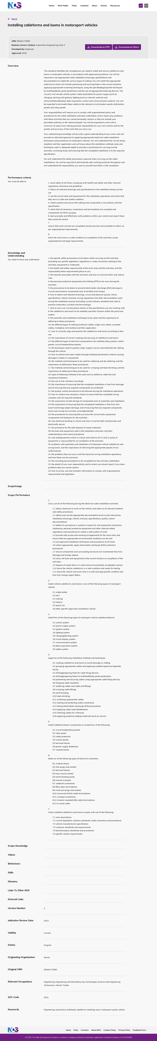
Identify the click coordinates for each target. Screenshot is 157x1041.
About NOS (96, 1030)
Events (104, 5)
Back (14, 19)
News (94, 5)
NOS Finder (63, 5)
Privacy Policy (124, 1030)
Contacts (84, 5)
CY (146, 6)
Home (51, 5)
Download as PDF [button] (100, 47)
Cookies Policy (109, 1030)
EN (141, 6)
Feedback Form (139, 1030)
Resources (115, 5)
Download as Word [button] (129, 47)
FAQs (74, 5)
